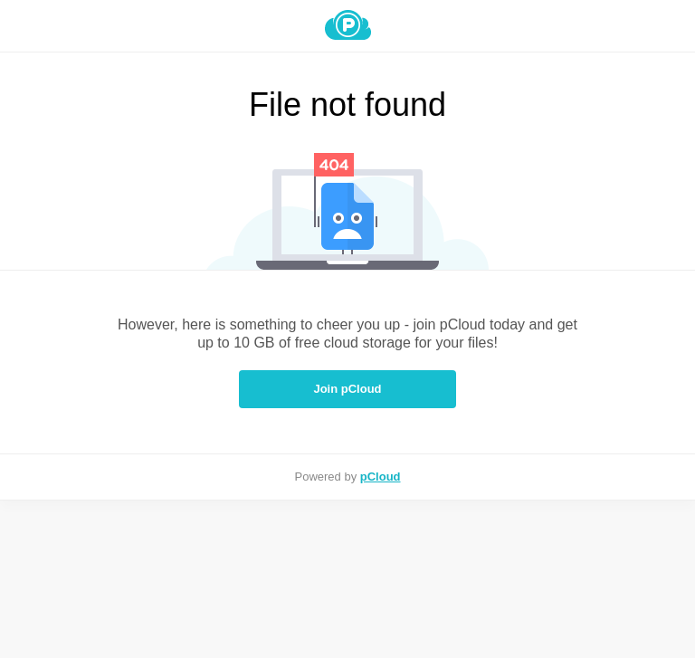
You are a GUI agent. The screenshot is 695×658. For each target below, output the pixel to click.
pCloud (380, 476)
